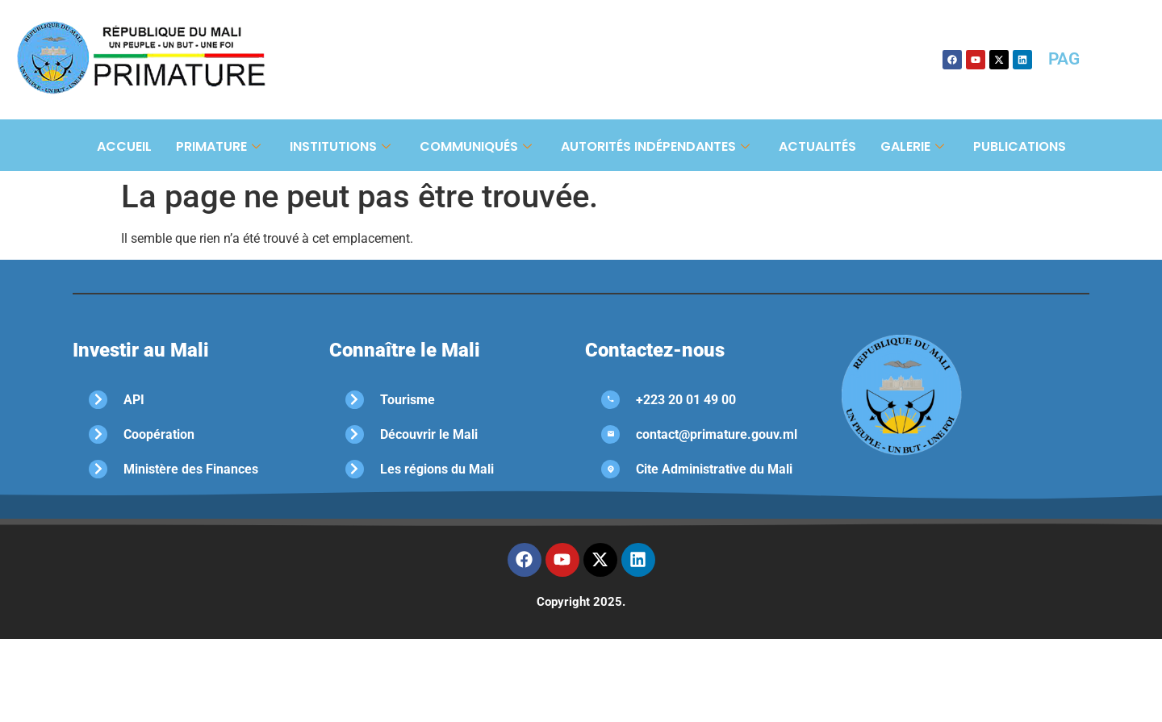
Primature (218, 146)
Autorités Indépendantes (655, 146)
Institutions (340, 146)
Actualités (817, 146)
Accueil (124, 146)
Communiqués (476, 146)
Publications (1019, 146)
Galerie (912, 146)
